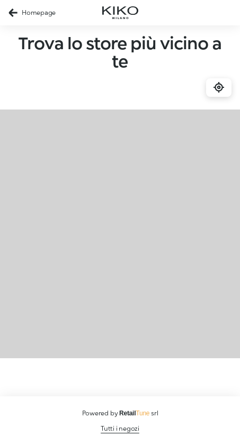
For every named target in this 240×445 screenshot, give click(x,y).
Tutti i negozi (120, 428)
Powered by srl (120, 413)
